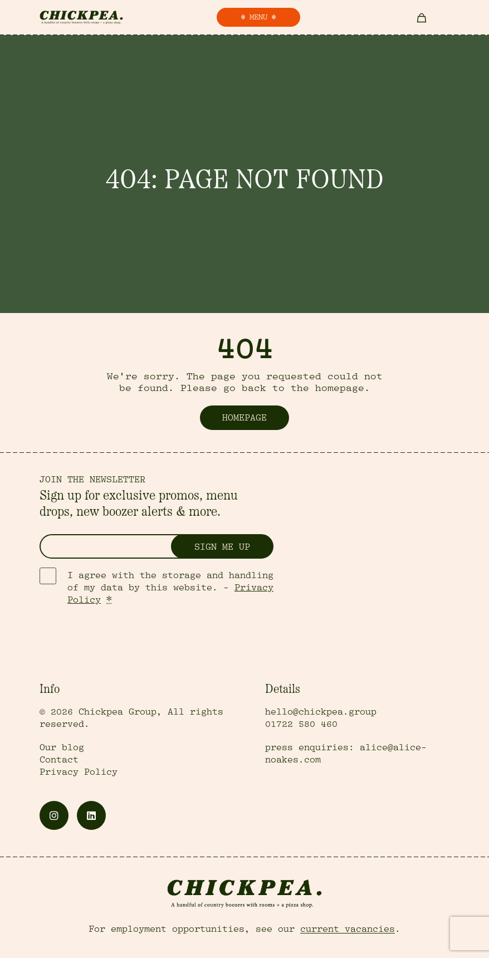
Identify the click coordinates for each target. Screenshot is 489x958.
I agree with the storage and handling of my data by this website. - (170, 587)
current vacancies (347, 929)
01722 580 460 (301, 724)
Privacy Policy (79, 772)
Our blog (62, 747)
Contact (59, 760)
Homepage (244, 418)
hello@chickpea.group (320, 712)
